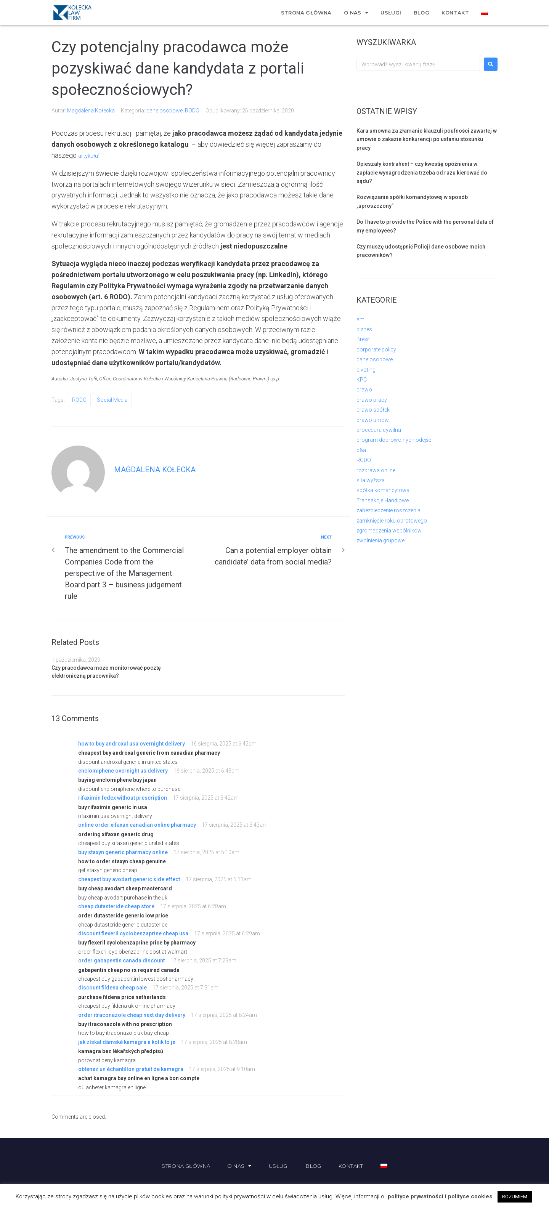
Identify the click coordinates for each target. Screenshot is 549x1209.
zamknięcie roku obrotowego (391, 521)
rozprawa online (375, 470)
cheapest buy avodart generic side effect (129, 879)
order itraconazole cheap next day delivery (131, 1015)
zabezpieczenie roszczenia (388, 510)
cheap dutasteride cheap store (116, 906)
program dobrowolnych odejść (393, 440)
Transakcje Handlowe (382, 500)
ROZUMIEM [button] (514, 1196)
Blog (422, 13)
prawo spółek (373, 410)
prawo (364, 389)
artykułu (89, 155)
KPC (361, 380)
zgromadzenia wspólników (389, 531)
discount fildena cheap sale (112, 988)
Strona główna (306, 13)
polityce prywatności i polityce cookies (440, 1196)
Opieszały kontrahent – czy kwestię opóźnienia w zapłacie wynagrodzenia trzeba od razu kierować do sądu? (421, 172)
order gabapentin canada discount (121, 960)
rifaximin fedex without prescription (122, 798)
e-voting (366, 370)
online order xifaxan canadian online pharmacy (137, 825)
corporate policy (376, 349)
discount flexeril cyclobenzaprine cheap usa (133, 933)
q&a (361, 450)
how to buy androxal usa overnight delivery (131, 744)
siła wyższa (370, 480)
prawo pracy (371, 400)
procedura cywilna (378, 430)
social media (112, 400)
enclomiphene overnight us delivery (123, 771)
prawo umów (372, 420)
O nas (356, 12)
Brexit (363, 339)
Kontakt (455, 13)
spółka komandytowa (382, 490)
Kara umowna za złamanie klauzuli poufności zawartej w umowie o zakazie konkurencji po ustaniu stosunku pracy (426, 139)
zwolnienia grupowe (380, 540)
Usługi (390, 13)
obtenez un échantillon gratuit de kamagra (130, 1069)
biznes (364, 329)
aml (361, 319)
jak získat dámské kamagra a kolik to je (126, 1042)
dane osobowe (164, 110)
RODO (192, 110)
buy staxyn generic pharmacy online (123, 852)
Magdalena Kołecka (91, 110)
